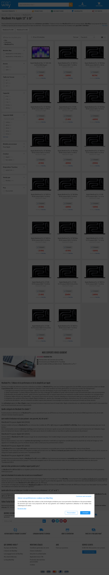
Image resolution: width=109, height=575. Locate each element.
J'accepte (85, 513)
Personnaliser (71, 513)
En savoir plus (22, 508)
